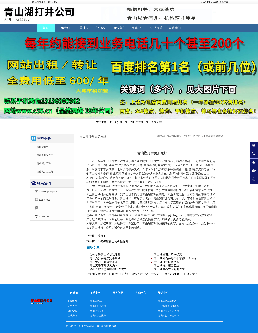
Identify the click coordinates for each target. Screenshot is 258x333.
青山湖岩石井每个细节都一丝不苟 (175, 258)
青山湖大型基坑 (45, 171)
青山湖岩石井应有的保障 (169, 269)
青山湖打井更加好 (167, 301)
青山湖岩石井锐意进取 (104, 262)
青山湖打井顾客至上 (166, 265)
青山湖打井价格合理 (166, 262)
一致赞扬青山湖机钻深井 (170, 306)
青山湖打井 (43, 147)
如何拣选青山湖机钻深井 (113, 241)
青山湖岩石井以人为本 (104, 265)
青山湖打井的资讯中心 (193, 136)
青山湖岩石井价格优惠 (168, 254)
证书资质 (72, 306)
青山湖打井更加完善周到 (105, 258)
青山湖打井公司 (174, 136)
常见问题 (118, 292)
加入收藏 (214, 2)
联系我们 (224, 2)
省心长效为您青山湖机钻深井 (108, 269)
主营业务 (95, 292)
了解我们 (72, 292)
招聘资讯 (72, 310)
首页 (46, 28)
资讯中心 (103, 274)
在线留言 (140, 292)
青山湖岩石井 (44, 163)
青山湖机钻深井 (45, 155)
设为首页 (205, 2)
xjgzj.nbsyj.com (175, 215)
